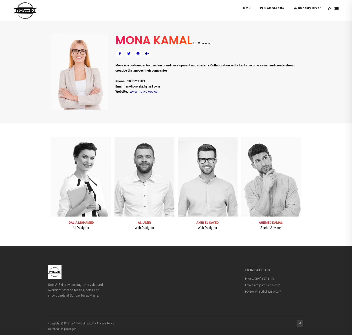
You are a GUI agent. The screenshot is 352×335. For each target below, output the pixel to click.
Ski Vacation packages (62, 329)
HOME (245, 8)
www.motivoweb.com (145, 91)
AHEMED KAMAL (271, 222)
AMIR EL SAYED (207, 222)
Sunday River (307, 8)
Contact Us (272, 8)
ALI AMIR (144, 222)
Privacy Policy (105, 323)
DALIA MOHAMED (81, 222)
